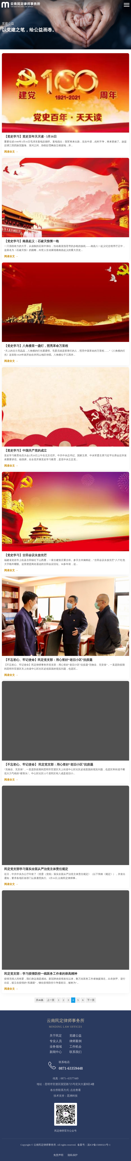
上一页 (50, 1000)
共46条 (39, 1000)
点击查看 (75, 1090)
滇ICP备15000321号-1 (98, 1144)
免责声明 (58, 1155)
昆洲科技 (72, 1095)
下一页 (90, 1000)
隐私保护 (73, 1155)
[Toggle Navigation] (126, 4)
